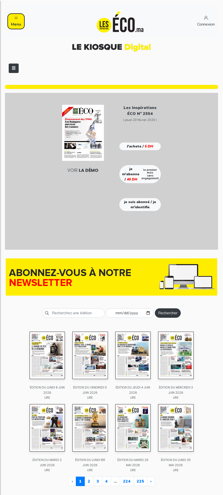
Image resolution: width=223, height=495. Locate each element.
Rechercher (168, 313)
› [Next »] (151, 481)
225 (140, 481)
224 (127, 481)
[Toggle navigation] (14, 68)
